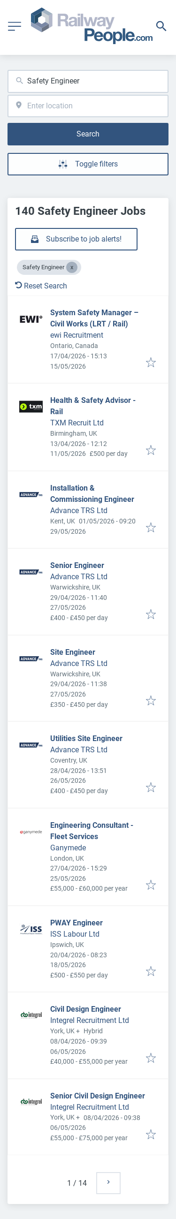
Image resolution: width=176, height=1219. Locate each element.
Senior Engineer (77, 565)
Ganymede (68, 847)
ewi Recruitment (76, 335)
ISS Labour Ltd (74, 934)
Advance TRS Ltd (78, 510)
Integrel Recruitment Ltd (89, 1020)
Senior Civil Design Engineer (97, 1095)
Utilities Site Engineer (86, 738)
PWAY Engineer (76, 922)
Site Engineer (72, 652)
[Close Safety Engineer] (71, 267)
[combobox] (88, 81)
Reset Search (41, 285)
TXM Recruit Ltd (77, 422)
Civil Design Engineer (85, 1009)
